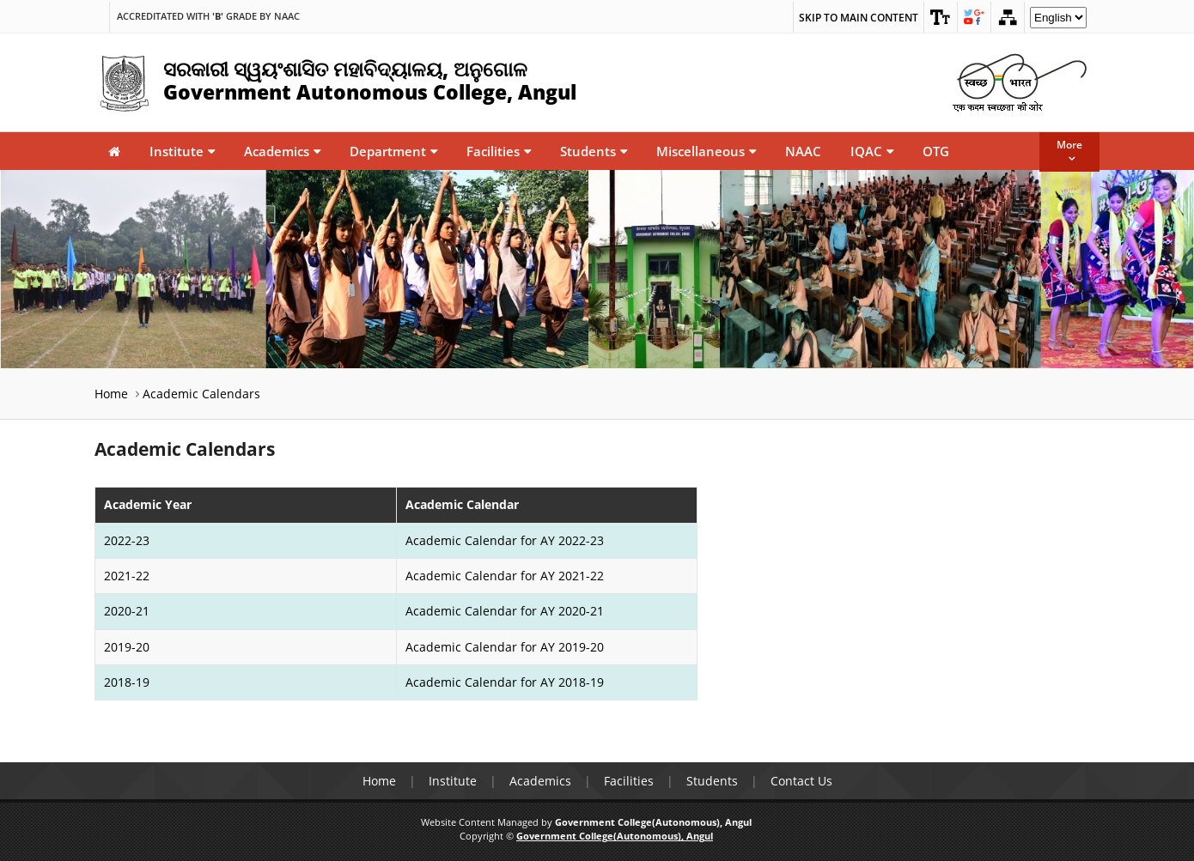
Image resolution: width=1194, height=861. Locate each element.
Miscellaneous (706, 151)
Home (111, 393)
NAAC (803, 151)
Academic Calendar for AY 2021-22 (504, 575)
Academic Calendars (201, 393)
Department (393, 151)
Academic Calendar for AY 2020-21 (504, 611)
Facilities (498, 151)
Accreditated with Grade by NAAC (208, 16)
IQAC (871, 151)
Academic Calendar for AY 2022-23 (504, 540)
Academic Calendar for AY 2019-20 (504, 647)
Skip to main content (858, 17)
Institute (182, 151)
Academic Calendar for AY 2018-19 (504, 682)
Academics (282, 151)
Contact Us (801, 781)
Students (593, 151)
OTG (936, 151)
